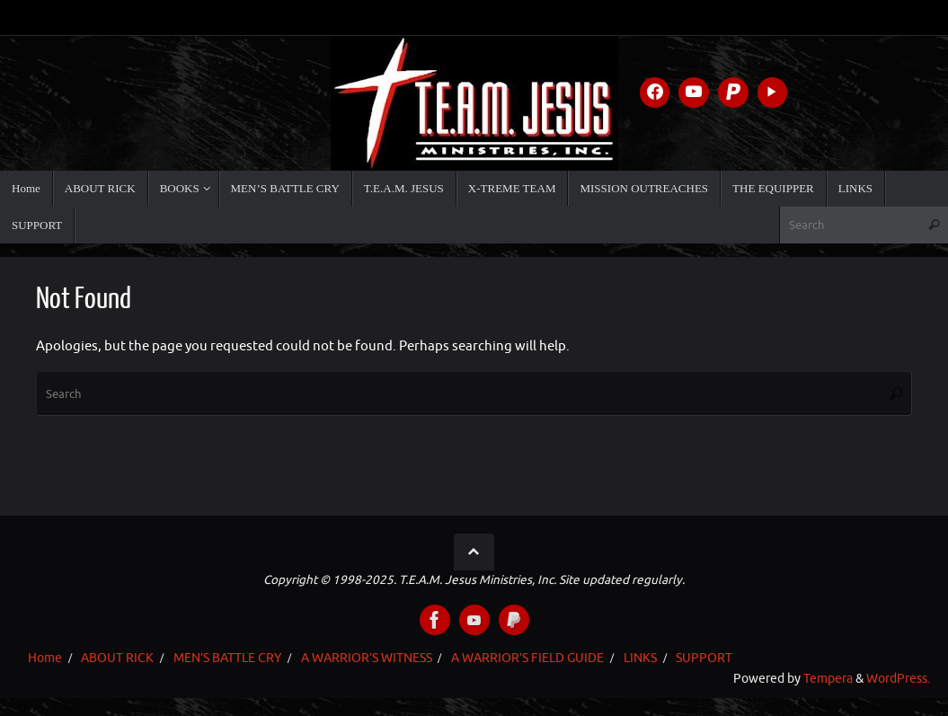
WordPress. (898, 678)
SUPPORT (704, 658)
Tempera (828, 678)
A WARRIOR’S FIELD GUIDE (527, 658)
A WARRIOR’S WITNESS (366, 658)
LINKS (640, 658)
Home (45, 658)
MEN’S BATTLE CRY (227, 658)
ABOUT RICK (117, 658)
